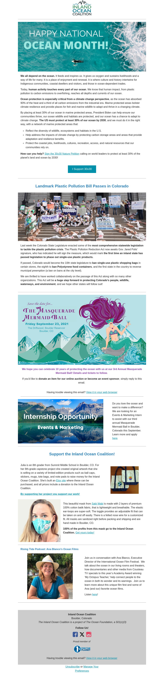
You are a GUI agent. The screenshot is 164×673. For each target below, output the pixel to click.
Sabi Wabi (97, 503)
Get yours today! (84, 532)
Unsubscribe (73, 666)
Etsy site (61, 480)
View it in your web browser (101, 392)
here (114, 438)
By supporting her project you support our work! (50, 494)
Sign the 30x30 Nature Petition (62, 153)
